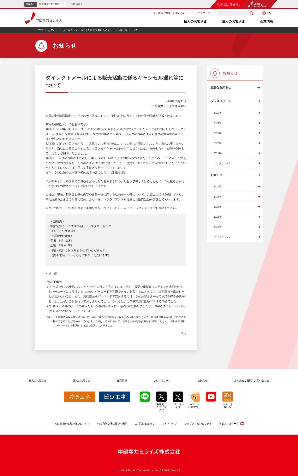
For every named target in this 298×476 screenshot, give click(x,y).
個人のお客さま (195, 21)
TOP (40, 30)
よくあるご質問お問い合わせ (251, 380)
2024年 (218, 124)
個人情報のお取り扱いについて (72, 423)
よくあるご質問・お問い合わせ (170, 13)
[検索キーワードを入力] (236, 13)
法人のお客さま (233, 21)
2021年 (218, 154)
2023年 (218, 134)
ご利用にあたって (145, 423)
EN (266, 13)
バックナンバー (223, 164)
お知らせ (53, 30)
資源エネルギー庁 (231, 423)
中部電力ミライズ (43, 18)
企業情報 (266, 21)
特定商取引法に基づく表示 (112, 423)
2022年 (218, 144)
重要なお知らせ (221, 87)
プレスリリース (221, 102)
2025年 (218, 114)
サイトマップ (202, 13)
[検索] (251, 13)
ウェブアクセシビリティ (198, 423)
